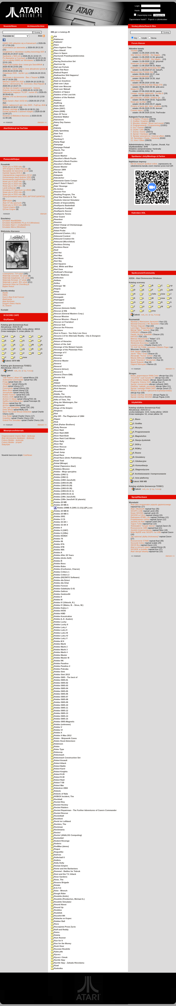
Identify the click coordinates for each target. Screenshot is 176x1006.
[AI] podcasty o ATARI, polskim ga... (146, 98)
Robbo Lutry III (59, 633)
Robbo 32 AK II (59, 525)
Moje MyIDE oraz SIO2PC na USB (146, 532)
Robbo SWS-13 (59, 713)
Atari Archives (8, 301)
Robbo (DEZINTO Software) (65, 577)
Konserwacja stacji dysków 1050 (17, 177)
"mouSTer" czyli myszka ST (142, 378)
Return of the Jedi (61, 344)
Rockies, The (58, 824)
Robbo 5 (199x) (59, 533)
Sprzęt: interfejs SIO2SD (141, 397)
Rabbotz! (56, 42)
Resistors (57, 330)
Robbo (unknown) (61, 724)
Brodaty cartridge (10, 109)
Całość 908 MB (138, 481)
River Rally (57, 441)
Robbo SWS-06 (59, 694)
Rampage (57, 144)
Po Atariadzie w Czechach (14, 58)
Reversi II (57, 372)
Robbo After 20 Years (62, 555)
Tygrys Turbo (136, 524)
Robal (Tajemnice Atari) (63, 466)
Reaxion (56, 222)
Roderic (56, 843)
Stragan (132, 373)
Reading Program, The (63, 194)
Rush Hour (57, 946)
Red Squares (58, 264)
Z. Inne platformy (139, 478)
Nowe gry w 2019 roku (12, 184)
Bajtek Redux (8, 286)
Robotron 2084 (59, 788)
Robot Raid (58, 780)
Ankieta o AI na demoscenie (15, 96)
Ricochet (56, 391)
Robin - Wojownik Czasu (64, 738)
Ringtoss (56, 411)
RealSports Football (62, 208)
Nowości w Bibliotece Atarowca (16, 116)
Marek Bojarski (137, 362)
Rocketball (57, 816)
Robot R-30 (58, 777)
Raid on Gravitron (61, 81)
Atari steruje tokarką (139, 551)
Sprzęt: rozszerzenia (139, 384)
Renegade (57, 297)
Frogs (5, 382)
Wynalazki (133, 502)
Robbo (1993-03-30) (61, 488)
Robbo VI (57, 730)
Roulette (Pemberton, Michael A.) (68, 899)
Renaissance (58, 294)
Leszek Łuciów (137, 345)
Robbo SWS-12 (59, 710)
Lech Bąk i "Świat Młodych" (142, 328)
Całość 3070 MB (11, 361)
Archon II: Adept (10, 399)
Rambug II (57, 139)
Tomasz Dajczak (138, 326)
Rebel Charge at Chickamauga (66, 225)
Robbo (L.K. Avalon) (62, 619)
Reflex (55, 283)
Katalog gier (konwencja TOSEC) (16, 366)
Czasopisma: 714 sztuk (13, 274)
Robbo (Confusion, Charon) (65, 569)
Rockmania (58, 830)
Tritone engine (9, 207)
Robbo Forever (9, 395)
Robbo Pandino (59, 663)
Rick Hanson (58, 388)
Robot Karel (58, 769)
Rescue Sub (58, 325)
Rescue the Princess (62, 327)
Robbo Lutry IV (59, 636)
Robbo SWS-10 (59, 705)
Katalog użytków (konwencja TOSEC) (146, 486)
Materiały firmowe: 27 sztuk (14, 280)
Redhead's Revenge (62, 272)
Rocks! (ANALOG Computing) (66, 835)
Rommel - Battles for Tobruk (65, 871)
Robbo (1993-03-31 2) (62, 494)
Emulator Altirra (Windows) (14, 227)
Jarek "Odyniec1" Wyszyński (143, 360)
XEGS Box (135, 545)
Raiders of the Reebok (63, 97)
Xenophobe (8, 392)
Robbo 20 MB (58, 502)
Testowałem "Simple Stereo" (143, 526)
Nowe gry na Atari (138, 102)
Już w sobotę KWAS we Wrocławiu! (18, 60)
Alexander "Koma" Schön (142, 356)
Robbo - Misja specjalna (63, 472)
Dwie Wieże (8, 410)
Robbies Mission (60, 469)
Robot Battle (58, 766)
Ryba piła (57, 952)
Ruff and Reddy (59, 929)
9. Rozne (135, 453)
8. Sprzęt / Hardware (140, 134)
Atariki (5, 293)
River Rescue (58, 447)
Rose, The (57, 880)
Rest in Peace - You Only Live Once (69, 333)
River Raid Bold (60, 436)
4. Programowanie (140, 432)
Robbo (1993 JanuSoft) (63, 480)
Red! (54, 250)
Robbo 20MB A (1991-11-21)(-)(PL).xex (73, 508)
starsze (43, 214)
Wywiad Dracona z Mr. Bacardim (145, 324)
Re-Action (57, 189)
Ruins (55, 932)
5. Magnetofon (138, 436)
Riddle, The (58, 394)
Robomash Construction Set (66, 758)
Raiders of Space (60, 92)
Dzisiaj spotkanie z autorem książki (18, 111)
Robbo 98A (57, 550)
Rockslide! (57, 838)
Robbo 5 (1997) (59, 530)
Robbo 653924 (59, 536)
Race (55, 45)
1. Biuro (135, 419)
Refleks (56, 280)
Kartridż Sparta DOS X (12, 173)
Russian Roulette (60, 949)
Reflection (57, 278)
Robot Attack (58, 763)
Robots (56, 791)
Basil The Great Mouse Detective (17, 412)
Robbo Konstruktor (61, 616)
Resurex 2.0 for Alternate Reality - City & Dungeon (75, 336)
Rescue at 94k (59, 311)
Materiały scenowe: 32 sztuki (15, 276)
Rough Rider (58, 893)
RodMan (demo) (60, 846)
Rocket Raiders (59, 807)
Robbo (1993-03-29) (61, 485)
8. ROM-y (136, 448)
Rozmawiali (134, 319)
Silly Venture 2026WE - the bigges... (146, 59)
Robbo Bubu (58, 566)
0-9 (5, 336)
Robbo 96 (57, 541)
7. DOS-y (135, 444)
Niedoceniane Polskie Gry (142, 72)
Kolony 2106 (8, 397)
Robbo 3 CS (58, 519)
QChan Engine (9, 209)
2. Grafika (136, 423)
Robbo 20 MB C (59, 514)
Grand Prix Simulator (12, 420)
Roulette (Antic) (60, 896)
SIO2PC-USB (137, 511)
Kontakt (4, 310)
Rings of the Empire (62, 408)
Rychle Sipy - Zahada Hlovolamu (67, 963)
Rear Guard (58, 217)
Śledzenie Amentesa (139, 343)
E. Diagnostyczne (139, 469)
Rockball (56, 799)
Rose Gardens (59, 877)
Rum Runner (58, 938)
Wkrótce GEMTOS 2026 (13, 82)
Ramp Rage (58, 142)
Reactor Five (58, 192)
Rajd (54, 125)
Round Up (57, 907)
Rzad (55, 965)
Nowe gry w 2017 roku (12, 186)
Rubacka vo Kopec (61, 918)
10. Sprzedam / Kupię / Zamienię (145, 138)
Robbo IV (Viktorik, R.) (63, 602)
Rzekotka (57, 968)
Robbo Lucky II (59, 624)
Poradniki (5, 164)
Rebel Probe (58, 231)
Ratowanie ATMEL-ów (140, 517)
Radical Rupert (59, 72)
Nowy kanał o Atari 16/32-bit (15, 101)
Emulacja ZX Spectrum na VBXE (17, 190)
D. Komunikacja (139, 465)
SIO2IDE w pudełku (139, 549)
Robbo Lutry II (59, 630)
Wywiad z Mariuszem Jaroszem (144, 322)
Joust (5, 386)
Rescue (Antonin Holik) (63, 308)
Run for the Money (61, 943)
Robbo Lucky (58, 622)
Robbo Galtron (59, 591)
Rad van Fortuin (60, 67)
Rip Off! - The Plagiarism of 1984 (67, 416)
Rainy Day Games (61, 122)
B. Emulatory (137, 457)
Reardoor (57, 219)
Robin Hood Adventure (63, 741)
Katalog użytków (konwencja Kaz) (144, 408)
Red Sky (56, 261)
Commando (8, 388)
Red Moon (57, 258)
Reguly (56, 289)
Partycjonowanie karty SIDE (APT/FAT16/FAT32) (24, 196)
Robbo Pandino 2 (60, 666)
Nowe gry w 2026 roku (12, 167)
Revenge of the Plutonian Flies (66, 350)
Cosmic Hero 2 (137, 110)
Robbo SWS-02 (59, 683)
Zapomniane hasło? (137, 19)
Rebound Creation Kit (62, 239)
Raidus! (56, 100)
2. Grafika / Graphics (140, 121)
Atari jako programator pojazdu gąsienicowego (151, 504)
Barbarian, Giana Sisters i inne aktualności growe (24, 69)
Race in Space (59, 53)
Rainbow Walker (60, 117)
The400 (134, 51)
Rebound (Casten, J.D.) (63, 233)
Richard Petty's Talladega (64, 386)
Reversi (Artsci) (59, 369)
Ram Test (57, 133)
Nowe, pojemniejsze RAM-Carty (144, 376)
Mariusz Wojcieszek (139, 339)
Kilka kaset (135, 80)
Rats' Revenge (59, 186)
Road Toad (57, 461)
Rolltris (56, 860)
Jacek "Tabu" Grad (139, 354)
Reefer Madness (60, 275)
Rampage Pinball (60, 147)
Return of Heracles (61, 341)
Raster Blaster (59, 167)
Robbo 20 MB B (59, 511)
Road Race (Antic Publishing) (66, 458)
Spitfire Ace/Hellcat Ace (13, 401)
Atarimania (7, 299)
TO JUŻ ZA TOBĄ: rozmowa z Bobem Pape (150, 347)
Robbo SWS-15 (59, 719)
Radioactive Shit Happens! (65, 75)
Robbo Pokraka (59, 669)
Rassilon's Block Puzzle (63, 158)
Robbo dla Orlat (60, 583)
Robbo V (56, 727)
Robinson (57, 744)
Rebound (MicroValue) (63, 242)
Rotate (55, 885)
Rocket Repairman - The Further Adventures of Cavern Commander (84, 810)
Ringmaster (58, 405)
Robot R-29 (58, 774)
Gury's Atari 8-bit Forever (13, 297)
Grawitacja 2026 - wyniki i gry (15, 73)
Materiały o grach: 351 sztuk (15, 282)
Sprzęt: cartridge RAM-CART (143, 388)
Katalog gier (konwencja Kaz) (14, 325)
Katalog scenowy (137, 282)
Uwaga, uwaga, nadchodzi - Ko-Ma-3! (147, 93)
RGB (54, 380)
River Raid (57, 430)
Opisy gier (5, 375)
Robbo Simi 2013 (60, 674)
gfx (170, 290)
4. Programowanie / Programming (145, 125)
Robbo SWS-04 (59, 688)
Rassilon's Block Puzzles (64, 161)
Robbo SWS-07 (59, 697)
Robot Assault (59, 760)
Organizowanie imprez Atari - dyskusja (18, 436)
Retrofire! (57, 339)
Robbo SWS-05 (59, 691)
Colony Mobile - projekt (12, 442)
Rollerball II (58, 857)
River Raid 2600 (60, 433)
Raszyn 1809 (58, 170)
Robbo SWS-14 (59, 716)
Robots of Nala (59, 794)
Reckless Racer (59, 247)
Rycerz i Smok (59, 957)
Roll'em (56, 855)
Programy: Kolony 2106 (141, 382)
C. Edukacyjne (138, 461)
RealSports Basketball (63, 205)
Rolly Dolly (57, 863)
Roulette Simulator (61, 902)
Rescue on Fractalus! (62, 322)
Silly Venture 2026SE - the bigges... (146, 55)
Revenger (57, 355)
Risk (54, 422)
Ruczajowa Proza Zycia (63, 927)
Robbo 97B (57, 547)
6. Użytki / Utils (137, 130)
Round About (58, 904)
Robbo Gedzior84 (60, 594)
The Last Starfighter (11, 407)
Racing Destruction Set (63, 61)
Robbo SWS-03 (59, 685)
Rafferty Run (58, 78)
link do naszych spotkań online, (144, 164)
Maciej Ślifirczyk (138, 358)
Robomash (57, 755)
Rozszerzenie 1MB (139, 528)
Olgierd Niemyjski (138, 364)
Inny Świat (7, 416)
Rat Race (56, 172)
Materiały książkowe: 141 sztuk (16, 278)
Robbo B (56, 561)
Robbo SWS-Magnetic (62, 722)
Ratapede (57, 175)
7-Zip (24, 371)
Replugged (57, 300)
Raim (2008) (58, 111)
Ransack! (57, 153)
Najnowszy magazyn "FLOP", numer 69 (20, 92)
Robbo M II (57, 641)
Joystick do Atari (138, 522)
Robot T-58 (57, 782)
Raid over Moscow (61, 86)
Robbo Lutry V (59, 638)
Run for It (57, 941)
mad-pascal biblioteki (140, 76)
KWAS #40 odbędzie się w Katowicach (19, 43)
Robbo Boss (58, 563)
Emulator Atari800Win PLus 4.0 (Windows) (20, 223)
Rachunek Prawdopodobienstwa (67, 56)
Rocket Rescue (59, 813)
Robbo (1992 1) (59, 474)
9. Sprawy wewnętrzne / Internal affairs (147, 136)
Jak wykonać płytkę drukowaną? (145, 536)
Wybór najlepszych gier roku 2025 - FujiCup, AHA (24, 105)
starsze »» (42, 122)
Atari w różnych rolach (140, 547)
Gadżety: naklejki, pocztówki (143, 386)
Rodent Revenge (60, 841)
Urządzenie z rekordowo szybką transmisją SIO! (23, 52)
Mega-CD (135, 89)
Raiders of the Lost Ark (63, 95)
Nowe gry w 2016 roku (12, 192)
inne (23, 357)
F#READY (135, 332)
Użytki (144, 38)
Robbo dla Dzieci (60, 580)
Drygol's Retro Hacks (11, 303)
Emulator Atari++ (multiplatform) (16, 225)
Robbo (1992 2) (59, 477)
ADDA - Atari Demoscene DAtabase (145, 278)
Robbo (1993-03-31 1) (62, 491)
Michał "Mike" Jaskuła (140, 330)
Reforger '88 (58, 286)
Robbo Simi (58, 672)
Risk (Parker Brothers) (63, 424)
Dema (153, 38)
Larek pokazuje (9, 188)
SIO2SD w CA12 (138, 515)
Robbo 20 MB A (59, 505)
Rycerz (55, 954)
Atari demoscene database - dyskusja (18, 438)
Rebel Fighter (58, 228)
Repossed (57, 302)
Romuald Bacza (138, 341)
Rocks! (56, 832)
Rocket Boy (58, 802)
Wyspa (6, 403)
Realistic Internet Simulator (65, 200)
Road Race (57, 455)
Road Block (58, 449)
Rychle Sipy (58, 960)
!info (152, 294)
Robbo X (56, 733)
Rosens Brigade (60, 882)
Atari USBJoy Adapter (140, 380)
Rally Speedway (60, 131)
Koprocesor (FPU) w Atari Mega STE (147, 85)
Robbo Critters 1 (60, 572)
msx (161, 298)
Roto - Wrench (59, 891)
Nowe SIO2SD (137, 513)
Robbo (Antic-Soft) (61, 558)
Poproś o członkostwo (157, 19)
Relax (55, 291)
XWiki (4, 295)
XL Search (7, 306)
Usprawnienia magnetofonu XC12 (17, 175)
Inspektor (7, 418)
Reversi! (56, 366)
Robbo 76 (57, 539)
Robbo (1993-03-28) (61, 483)
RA (54, 36)
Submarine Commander (13, 380)
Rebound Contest (60, 236)
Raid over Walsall (60, 89)
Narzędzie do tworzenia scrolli (16, 171)
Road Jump (58, 452)
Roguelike (57, 852)
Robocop (57, 752)
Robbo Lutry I (59, 627)
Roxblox (56, 910)
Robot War (57, 785)
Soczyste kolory (137, 543)
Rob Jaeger (136, 351)
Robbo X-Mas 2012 (61, 735)
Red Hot (56, 253)
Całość (8, 370)
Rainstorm (57, 120)
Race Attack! (58, 50)
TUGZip (30, 371)
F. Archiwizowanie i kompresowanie (148, 474)
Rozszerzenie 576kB (140, 541)
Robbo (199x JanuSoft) (63, 497)
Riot (54, 413)
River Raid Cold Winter (63, 438)
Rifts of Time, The (60, 400)
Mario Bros (7, 390)
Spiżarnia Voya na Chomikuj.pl (15, 284)
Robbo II (56, 597)
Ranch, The (58, 150)
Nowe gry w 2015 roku (12, 194)
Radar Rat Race (59, 70)
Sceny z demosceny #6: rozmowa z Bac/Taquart (23, 84)
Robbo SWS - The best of (64, 677)
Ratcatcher (57, 178)
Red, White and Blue (62, 266)
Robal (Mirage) (59, 463)
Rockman (57, 827)
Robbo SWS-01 (59, 680)
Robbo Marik (58, 644)
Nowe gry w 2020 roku (12, 181)
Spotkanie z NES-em (12, 56)
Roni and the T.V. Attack (63, 874)
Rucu (55, 924)
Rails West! (58, 106)
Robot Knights (59, 771)
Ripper (55, 419)
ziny (152, 311)
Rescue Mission (60, 316)
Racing (56, 59)
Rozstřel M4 (58, 916)
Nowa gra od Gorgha (140, 63)
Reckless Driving (60, 244)
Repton (56, 305)
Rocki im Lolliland (61, 821)
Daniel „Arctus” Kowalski (141, 334)
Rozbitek (56, 913)
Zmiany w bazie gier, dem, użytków (146, 106)
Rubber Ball (58, 921)
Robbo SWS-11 (59, 708)
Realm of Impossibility (63, 203)
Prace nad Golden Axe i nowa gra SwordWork (22, 64)
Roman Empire (59, 866)
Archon (6, 405)
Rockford (57, 819)
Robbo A (56, 552)
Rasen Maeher (59, 156)
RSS (41, 36)
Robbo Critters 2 (60, 575)
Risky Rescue (59, 427)
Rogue (55, 849)
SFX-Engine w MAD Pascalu (15, 169)
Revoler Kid (58, 377)
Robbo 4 (56, 528)
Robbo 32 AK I (59, 522)
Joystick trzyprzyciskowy (141, 530)
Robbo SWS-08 (59, 699)
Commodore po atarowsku (14, 47)
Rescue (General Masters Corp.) (67, 314)
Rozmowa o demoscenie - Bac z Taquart (20, 77)
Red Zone (57, 269)
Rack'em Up (58, 64)
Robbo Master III (60, 658)
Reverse (56, 358)
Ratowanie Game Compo (64, 181)
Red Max (56, 255)
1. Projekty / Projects (140, 119)
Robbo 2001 (58, 516)
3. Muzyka (136, 427)
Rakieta (56, 128)
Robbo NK (57, 661)
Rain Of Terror (59, 114)
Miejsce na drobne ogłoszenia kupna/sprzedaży (151, 390)
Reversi (56, 363)
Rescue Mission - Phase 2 (64, 319)
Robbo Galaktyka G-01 (63, 589)
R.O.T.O (56, 888)
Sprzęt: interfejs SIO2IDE (142, 395)
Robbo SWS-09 (59, 702)
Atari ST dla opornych (12, 203)
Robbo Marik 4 (59, 652)
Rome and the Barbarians (64, 869)
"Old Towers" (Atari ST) (13, 378)
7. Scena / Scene (138, 132)
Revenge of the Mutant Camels (66, 347)
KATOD (134, 336)
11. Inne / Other (137, 140)
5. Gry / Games (137, 127)
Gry (135, 38)
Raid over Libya (60, 83)
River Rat (57, 444)
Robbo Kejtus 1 (59, 608)
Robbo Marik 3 (59, 650)
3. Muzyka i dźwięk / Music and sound (147, 123)
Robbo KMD (58, 613)
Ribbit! (55, 383)
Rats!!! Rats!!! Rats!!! (62, 183)
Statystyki (6, 444)
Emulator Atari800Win (11, 221)
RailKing (56, 103)
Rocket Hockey (59, 805)
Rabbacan (57, 39)
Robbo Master (59, 655)
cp (169, 285)
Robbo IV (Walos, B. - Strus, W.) (67, 605)
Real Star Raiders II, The (63, 197)
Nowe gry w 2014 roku (12, 205)
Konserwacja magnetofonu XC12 (17, 179)
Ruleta (55, 935)
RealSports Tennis (61, 214)
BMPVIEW (7, 201)
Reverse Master (59, 361)
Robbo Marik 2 (59, 647)
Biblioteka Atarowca (10, 231)
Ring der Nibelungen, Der (64, 402)
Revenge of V (58, 352)
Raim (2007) (58, 108)
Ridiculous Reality (61, 397)
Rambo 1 (56, 136)
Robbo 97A (57, 544)
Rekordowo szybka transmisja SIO (146, 68)
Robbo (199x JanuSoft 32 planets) (68, 499)
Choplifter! (7, 384)
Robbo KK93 (58, 611)
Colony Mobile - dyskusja (12, 440)
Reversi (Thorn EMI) (62, 374)
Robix (55, 746)
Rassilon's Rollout (61, 164)
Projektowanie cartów (140, 519)
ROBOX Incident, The (62, 796)
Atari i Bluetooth (138, 509)
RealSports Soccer (61, 211)
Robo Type (57, 749)
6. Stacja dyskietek (140, 440)
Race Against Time (61, 47)
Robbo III (56, 600)
